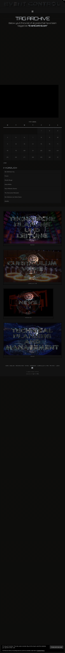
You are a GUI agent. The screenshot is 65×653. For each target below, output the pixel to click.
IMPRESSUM (33, 365)
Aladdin (7, 201)
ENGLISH (12, 365)
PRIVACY (52, 365)
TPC (38, 373)
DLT (34, 373)
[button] (32, 11)
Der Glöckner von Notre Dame (13, 197)
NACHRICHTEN (20, 365)
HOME (7, 365)
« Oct (5, 163)
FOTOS (27, 365)
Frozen (6, 176)
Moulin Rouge (8, 180)
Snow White (8, 184)
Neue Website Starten (11, 188)
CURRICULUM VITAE (43, 365)
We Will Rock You (9, 171)
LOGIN (58, 365)
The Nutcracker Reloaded (12, 193)
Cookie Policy (41, 650)
